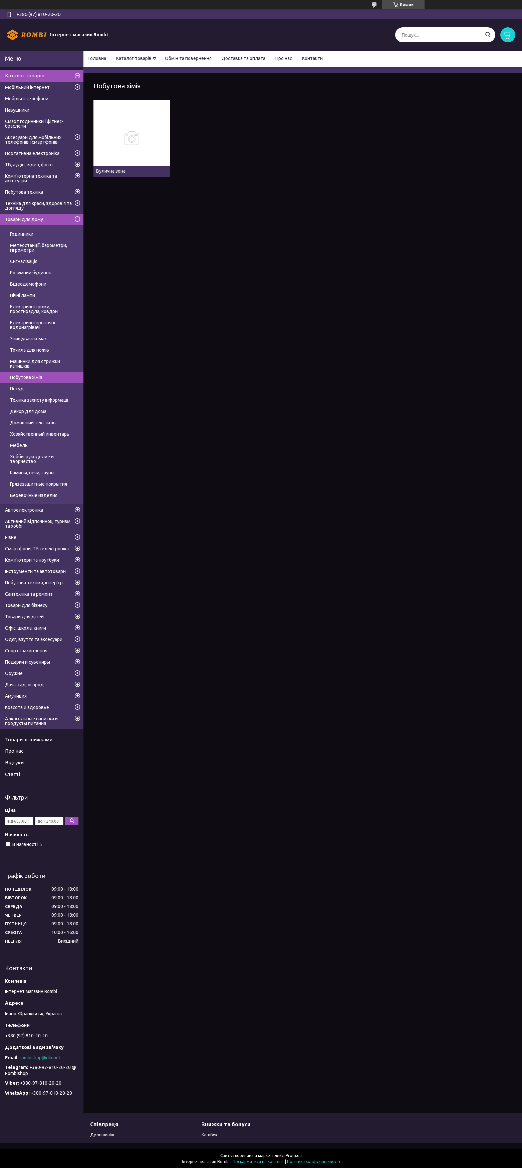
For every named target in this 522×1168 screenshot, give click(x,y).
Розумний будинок (30, 272)
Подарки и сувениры (27, 662)
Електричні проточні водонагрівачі (32, 325)
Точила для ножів (29, 350)
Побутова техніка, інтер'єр (34, 582)
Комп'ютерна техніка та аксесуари (31, 178)
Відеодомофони (28, 284)
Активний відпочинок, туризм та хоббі (37, 524)
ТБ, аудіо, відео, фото (29, 164)
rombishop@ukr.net (40, 1057)
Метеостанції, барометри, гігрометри (38, 248)
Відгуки (14, 762)
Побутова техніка (24, 192)
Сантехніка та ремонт (29, 594)
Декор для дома (28, 411)
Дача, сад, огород (24, 684)
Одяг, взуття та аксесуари (33, 639)
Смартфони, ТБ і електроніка (37, 548)
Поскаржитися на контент (258, 1161)
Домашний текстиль (33, 422)
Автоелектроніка (24, 510)
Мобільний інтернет (27, 87)
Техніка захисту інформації (39, 400)
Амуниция (16, 696)
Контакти (312, 58)
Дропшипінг (102, 1134)
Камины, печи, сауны (32, 472)
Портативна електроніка (32, 153)
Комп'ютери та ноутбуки (32, 560)
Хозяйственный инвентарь (39, 434)
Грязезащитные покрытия (38, 484)
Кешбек (210, 1134)
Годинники (21, 234)
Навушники (17, 110)
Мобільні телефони (26, 98)
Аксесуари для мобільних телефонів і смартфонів (33, 140)
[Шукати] (487, 34)
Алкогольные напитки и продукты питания (31, 721)
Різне (10, 537)
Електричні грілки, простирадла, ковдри (34, 309)
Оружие (14, 673)
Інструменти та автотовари (35, 571)
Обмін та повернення (188, 58)
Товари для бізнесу (26, 605)
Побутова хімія (26, 377)
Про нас (283, 58)
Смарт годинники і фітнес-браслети (34, 124)
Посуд (17, 388)
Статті (12, 774)
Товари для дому (24, 219)
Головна (97, 58)
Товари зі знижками (28, 739)
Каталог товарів (134, 58)
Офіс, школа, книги (25, 628)
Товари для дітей (24, 616)
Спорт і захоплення (26, 650)
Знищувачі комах (28, 338)
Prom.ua (294, 1155)
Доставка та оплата (243, 58)
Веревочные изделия (33, 495)
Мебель (19, 445)
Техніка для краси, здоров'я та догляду (38, 206)
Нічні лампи (22, 295)
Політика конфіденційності (313, 1161)
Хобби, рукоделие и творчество (32, 459)
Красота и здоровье (27, 707)
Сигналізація (23, 261)
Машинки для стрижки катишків (35, 364)
